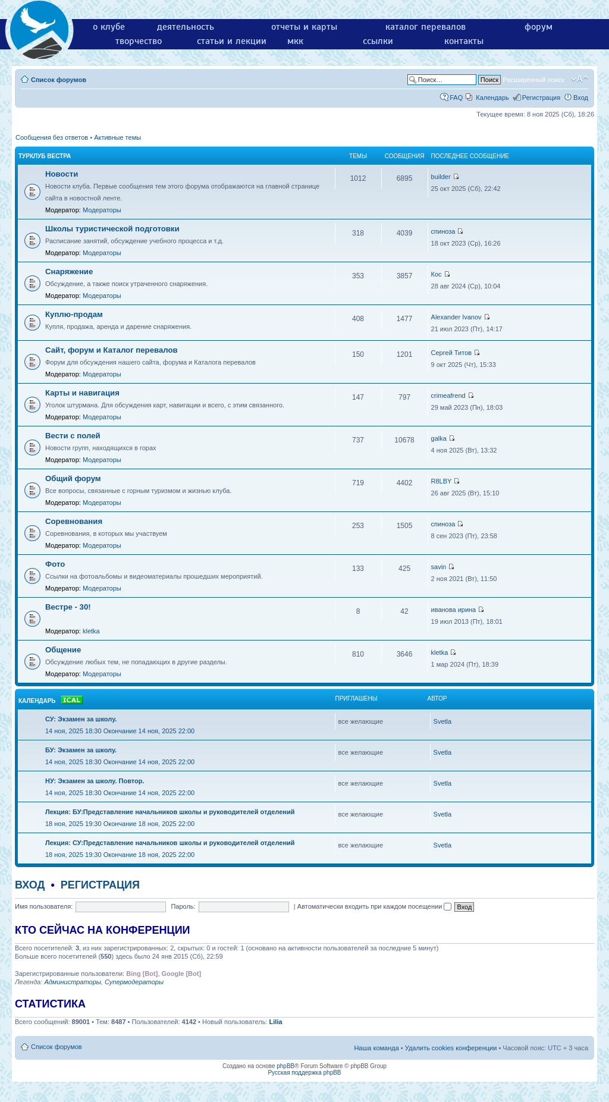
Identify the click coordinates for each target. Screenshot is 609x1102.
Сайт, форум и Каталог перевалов (111, 350)
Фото (55, 564)
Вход (580, 97)
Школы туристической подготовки (112, 228)
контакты (464, 41)
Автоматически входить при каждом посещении (374, 906)
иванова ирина (453, 609)
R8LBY (441, 481)
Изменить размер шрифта (579, 79)
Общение (63, 649)
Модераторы (102, 210)
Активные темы (117, 137)
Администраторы (72, 981)
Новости (61, 173)
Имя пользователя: (44, 906)
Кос (436, 274)
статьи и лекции (231, 41)
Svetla (443, 721)
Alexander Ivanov (456, 317)
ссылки (378, 41)
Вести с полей (73, 435)
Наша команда (376, 1047)
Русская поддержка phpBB (304, 1072)
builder (441, 176)
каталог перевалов (425, 27)
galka (439, 438)
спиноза (443, 231)
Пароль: (183, 906)
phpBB (285, 1066)
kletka (91, 631)
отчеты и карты (304, 27)
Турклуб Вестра (44, 156)
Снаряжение (69, 271)
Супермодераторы (134, 981)
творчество (138, 41)
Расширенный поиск (533, 79)
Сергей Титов (451, 352)
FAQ (456, 97)
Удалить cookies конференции (451, 1047)
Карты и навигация (82, 392)
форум (539, 27)
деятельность (185, 27)
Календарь (492, 97)
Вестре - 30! (68, 606)
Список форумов (58, 79)
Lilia (275, 1021)
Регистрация (541, 97)
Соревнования (73, 521)
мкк (295, 41)
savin (439, 566)
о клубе (109, 27)
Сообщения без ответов (51, 137)
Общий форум (73, 478)
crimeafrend (448, 395)
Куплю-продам (74, 314)
